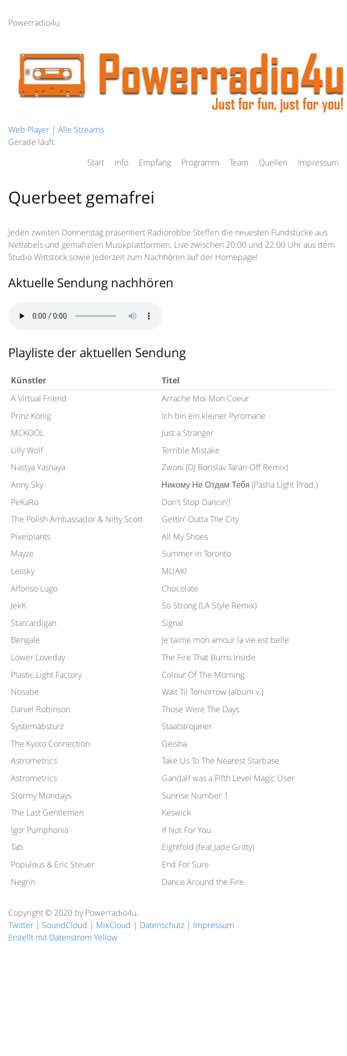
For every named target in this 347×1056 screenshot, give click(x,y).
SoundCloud (64, 925)
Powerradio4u (34, 22)
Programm (200, 162)
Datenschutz (162, 925)
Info (121, 162)
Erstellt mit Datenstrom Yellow (63, 937)
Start (95, 162)
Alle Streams (81, 129)
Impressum (318, 162)
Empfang (155, 162)
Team (238, 162)
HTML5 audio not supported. (85, 316)
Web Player (28, 129)
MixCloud (113, 925)
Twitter (20, 925)
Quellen (273, 162)
